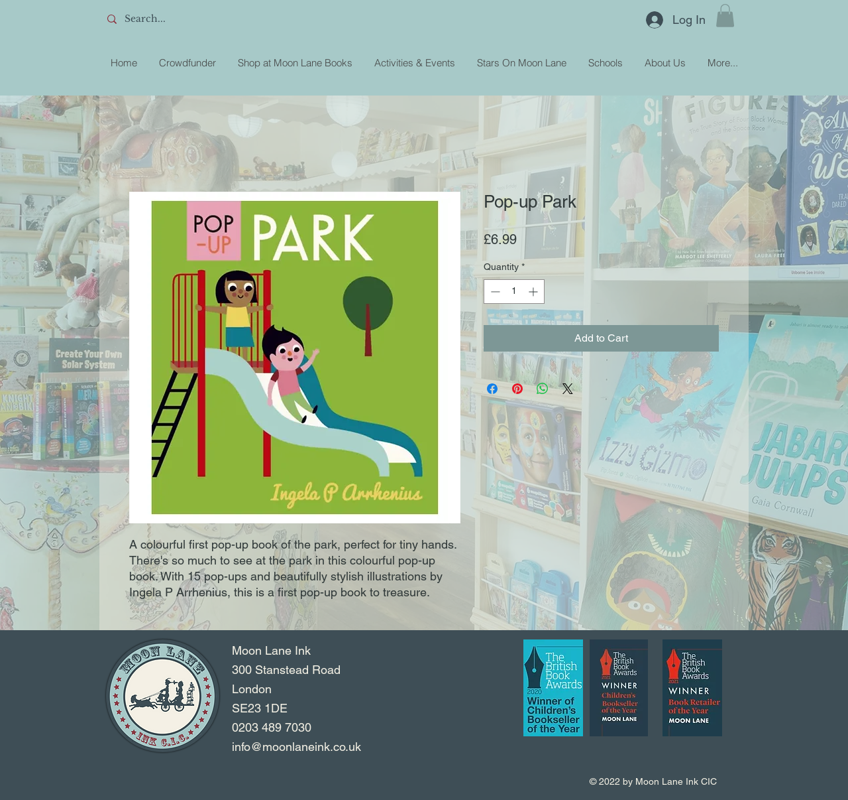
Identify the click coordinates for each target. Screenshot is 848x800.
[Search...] (199, 19)
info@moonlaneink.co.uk (296, 747)
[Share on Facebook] (492, 389)
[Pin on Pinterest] (517, 389)
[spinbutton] (514, 291)
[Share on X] (568, 389)
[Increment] (534, 291)
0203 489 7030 (271, 727)
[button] (725, 15)
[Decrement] (494, 291)
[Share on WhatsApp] (543, 389)
